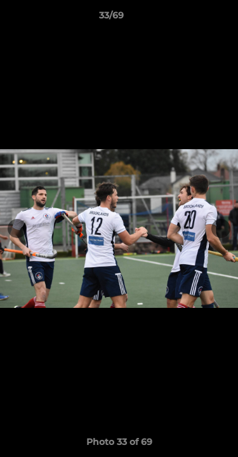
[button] (192, 18)
